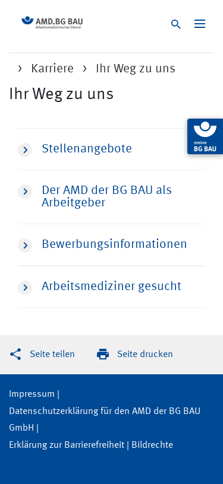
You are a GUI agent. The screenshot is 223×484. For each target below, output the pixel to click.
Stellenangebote (75, 150)
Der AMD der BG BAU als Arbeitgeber (95, 196)
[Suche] (177, 26)
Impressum (32, 394)
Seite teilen (52, 354)
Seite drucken (145, 354)
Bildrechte (152, 445)
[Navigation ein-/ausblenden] (199, 23)
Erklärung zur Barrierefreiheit (66, 445)
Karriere (52, 69)
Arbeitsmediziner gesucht (99, 288)
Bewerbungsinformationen (102, 245)
